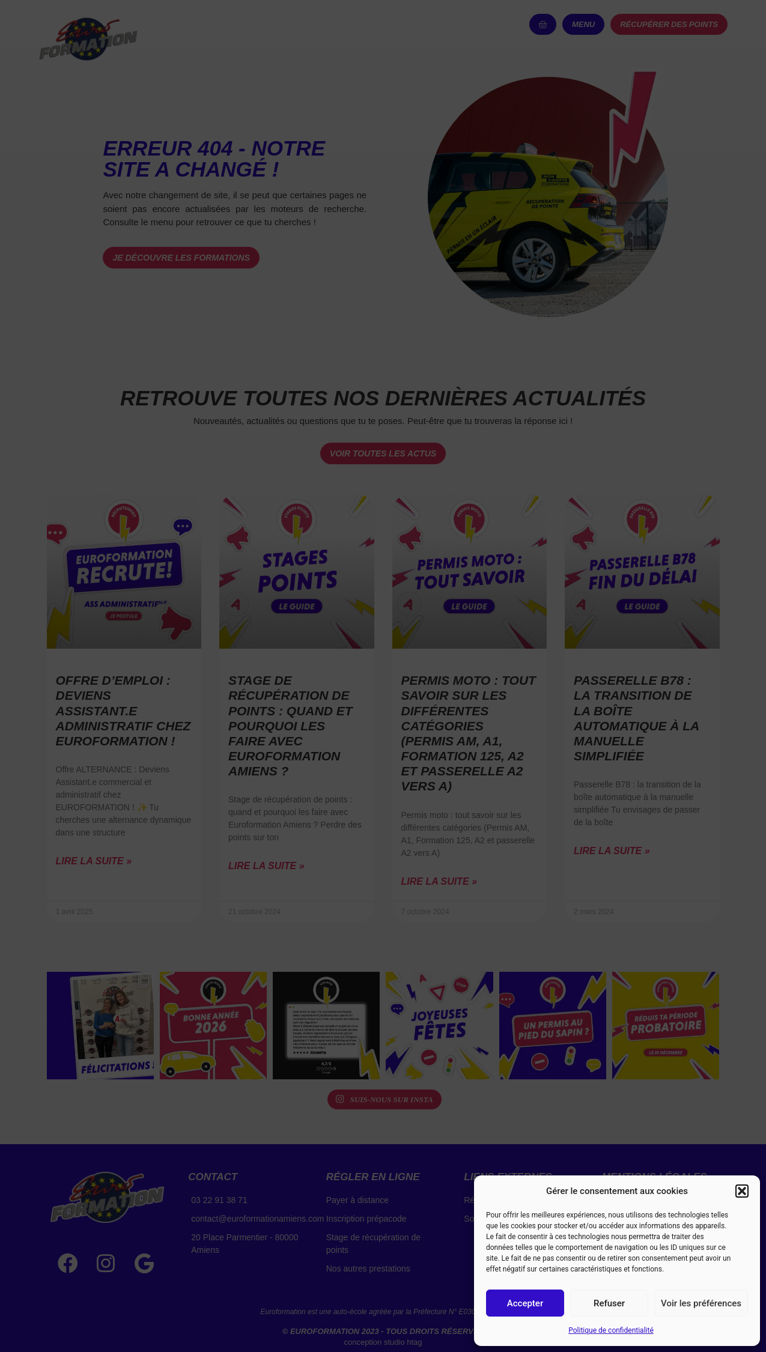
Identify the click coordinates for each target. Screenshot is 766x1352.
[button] (742, 1191)
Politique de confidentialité (611, 1330)
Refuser (609, 1303)
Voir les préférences (701, 1303)
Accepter (525, 1303)
